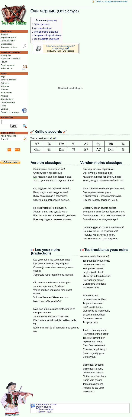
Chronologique (8, 102)
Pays (38, 407)
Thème (40, 409)
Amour (49, 409)
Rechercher (7, 117)
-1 (51, 138)
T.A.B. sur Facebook (10, 58)
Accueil (4, 34)
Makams (5, 86)
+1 (54, 138)
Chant (53, 404)
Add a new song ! (9, 136)
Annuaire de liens (9, 47)
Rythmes (5, 83)
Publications (6, 68)
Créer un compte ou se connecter (112, 1)
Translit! (4, 139)
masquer (52, 20)
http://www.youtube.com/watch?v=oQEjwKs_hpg (61, 47)
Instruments (6, 93)
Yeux (49, 411)
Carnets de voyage (10, 112)
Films (3, 106)
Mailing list (6, 55)
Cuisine (4, 109)
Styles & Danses (8, 80)
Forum (4, 62)
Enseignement (7, 65)
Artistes (4, 96)
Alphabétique (7, 99)
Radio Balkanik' (8, 41)
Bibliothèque (6, 44)
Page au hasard (8, 37)
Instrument (41, 404)
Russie (48, 407)
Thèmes (4, 89)
